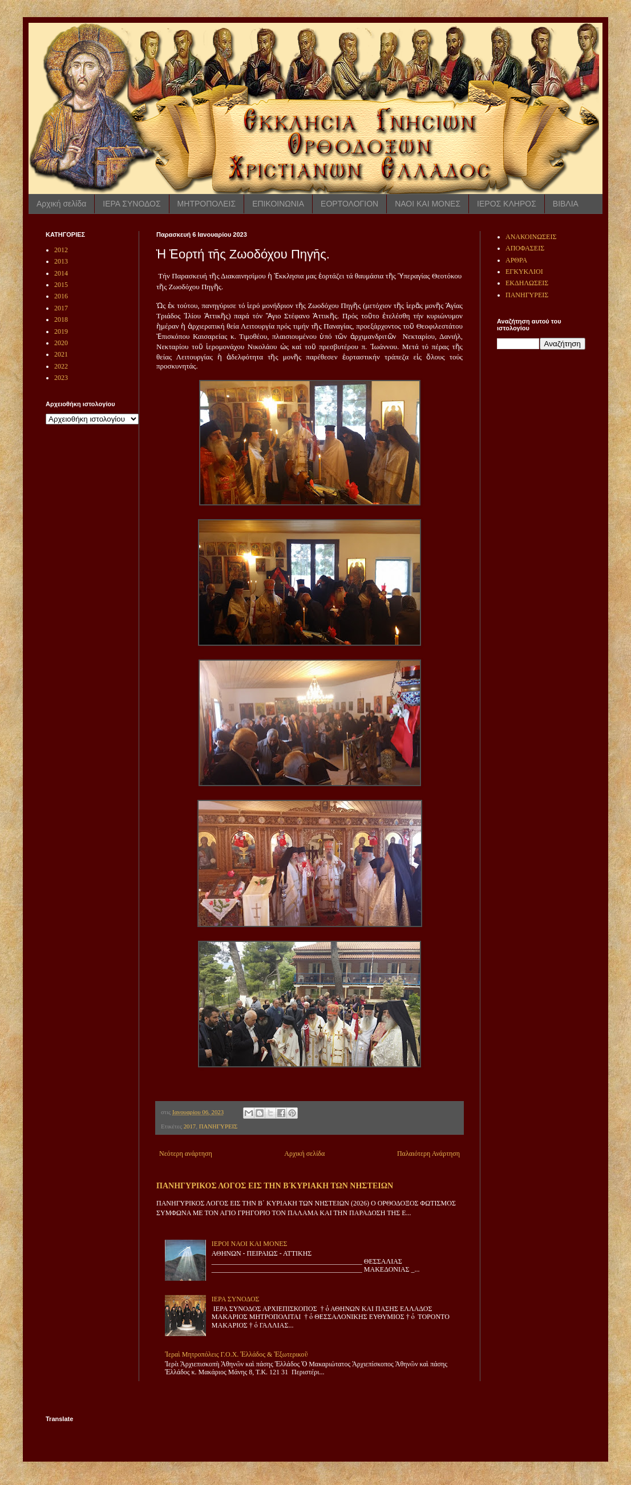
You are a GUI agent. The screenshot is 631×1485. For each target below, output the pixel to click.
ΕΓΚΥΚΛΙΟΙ (524, 272)
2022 (61, 366)
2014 (61, 273)
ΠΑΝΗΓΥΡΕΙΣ (218, 1126)
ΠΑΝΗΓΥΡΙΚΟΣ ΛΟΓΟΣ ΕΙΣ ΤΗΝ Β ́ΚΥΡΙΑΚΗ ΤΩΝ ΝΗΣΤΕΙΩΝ (274, 1185)
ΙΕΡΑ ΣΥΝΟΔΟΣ (131, 203)
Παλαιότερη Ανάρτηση (428, 1154)
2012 (61, 250)
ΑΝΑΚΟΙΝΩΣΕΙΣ (530, 237)
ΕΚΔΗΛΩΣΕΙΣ (526, 283)
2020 (61, 343)
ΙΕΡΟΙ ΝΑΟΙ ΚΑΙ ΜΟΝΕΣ (250, 1244)
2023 (61, 378)
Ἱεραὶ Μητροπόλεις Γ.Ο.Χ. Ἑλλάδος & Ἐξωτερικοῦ (236, 1354)
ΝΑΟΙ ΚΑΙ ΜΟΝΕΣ (427, 203)
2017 (190, 1126)
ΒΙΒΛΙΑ (566, 203)
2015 (61, 285)
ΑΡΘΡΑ (516, 260)
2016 (61, 296)
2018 (61, 319)
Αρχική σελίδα (61, 203)
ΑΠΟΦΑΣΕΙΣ (524, 248)
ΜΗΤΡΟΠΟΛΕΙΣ (206, 203)
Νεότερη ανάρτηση (185, 1154)
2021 (61, 354)
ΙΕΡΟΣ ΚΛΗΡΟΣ (506, 203)
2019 (61, 331)
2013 (61, 261)
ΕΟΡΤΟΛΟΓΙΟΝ (349, 203)
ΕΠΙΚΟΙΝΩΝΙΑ (278, 203)
